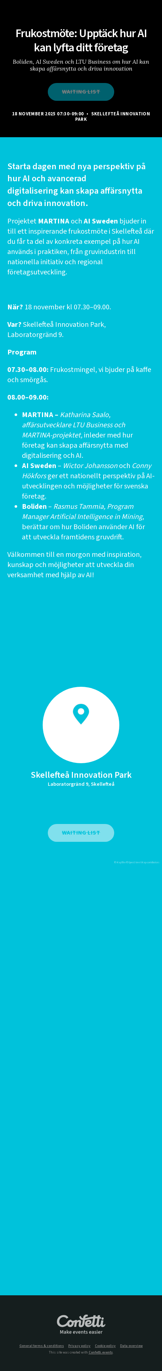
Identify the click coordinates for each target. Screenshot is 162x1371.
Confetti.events (101, 1352)
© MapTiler (120, 862)
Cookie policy (105, 1346)
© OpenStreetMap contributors (142, 862)
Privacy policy (79, 1346)
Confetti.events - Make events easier (81, 1324)
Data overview (131, 1346)
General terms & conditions (41, 1346)
